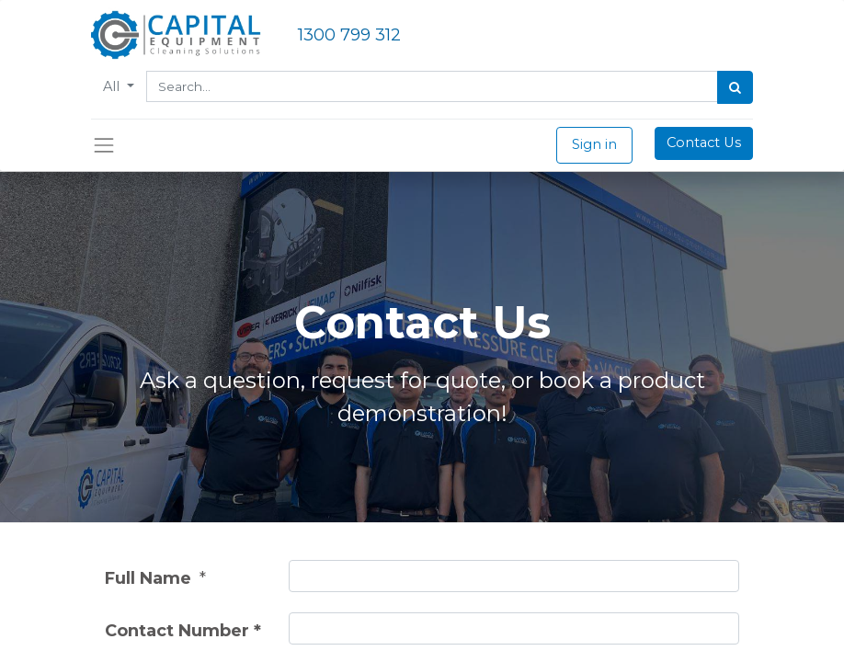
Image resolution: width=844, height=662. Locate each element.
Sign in (594, 144)
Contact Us (704, 142)
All (113, 86)
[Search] (735, 87)
